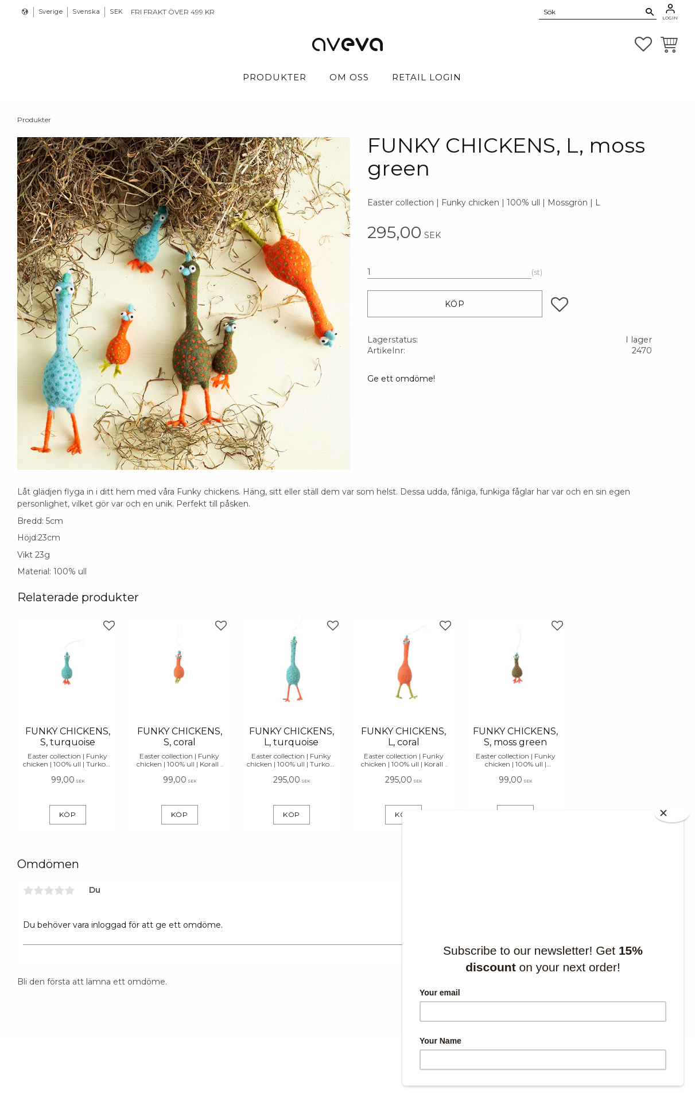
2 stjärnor (38, 890)
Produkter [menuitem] (274, 77)
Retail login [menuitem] (426, 77)
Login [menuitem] (670, 18)
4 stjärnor (59, 890)
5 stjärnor (69, 890)
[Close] (672, 813)
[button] (643, 44)
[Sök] (650, 12)
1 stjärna (28, 890)
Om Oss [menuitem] (349, 77)
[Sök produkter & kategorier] (591, 11)
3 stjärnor (49, 890)
